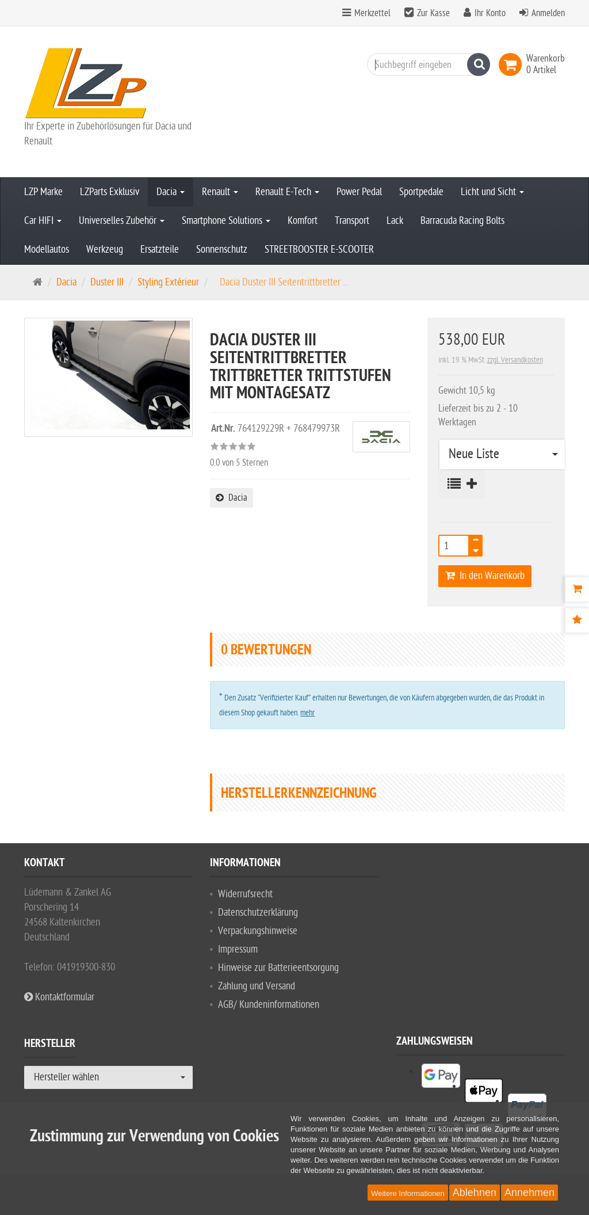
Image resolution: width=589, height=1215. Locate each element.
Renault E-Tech (287, 192)
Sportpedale (421, 192)
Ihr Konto (490, 13)
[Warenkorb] (577, 589)
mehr (307, 713)
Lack (395, 221)
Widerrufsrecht (245, 894)
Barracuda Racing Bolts (462, 221)
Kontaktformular (59, 997)
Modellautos (46, 249)
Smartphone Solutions (226, 221)
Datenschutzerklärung (258, 913)
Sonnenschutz (221, 249)
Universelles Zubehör (122, 221)
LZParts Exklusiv (109, 192)
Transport (352, 221)
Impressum (238, 949)
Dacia (170, 192)
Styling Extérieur (168, 282)
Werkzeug (104, 249)
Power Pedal (359, 192)
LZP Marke (43, 192)
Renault (220, 192)
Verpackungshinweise (257, 931)
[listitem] (492, 1071)
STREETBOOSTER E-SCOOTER (319, 249)
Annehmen (529, 1192)
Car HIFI (43, 221)
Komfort (303, 221)
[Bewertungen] (577, 620)
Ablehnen (474, 1192)
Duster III (107, 282)
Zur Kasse (433, 13)
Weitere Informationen (408, 1193)
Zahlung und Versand (256, 986)
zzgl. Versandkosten (515, 360)
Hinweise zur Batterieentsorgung (278, 968)
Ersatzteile (159, 249)
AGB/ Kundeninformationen (268, 1005)
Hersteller (49, 1045)
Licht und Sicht (492, 192)
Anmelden (548, 13)
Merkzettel (372, 13)
